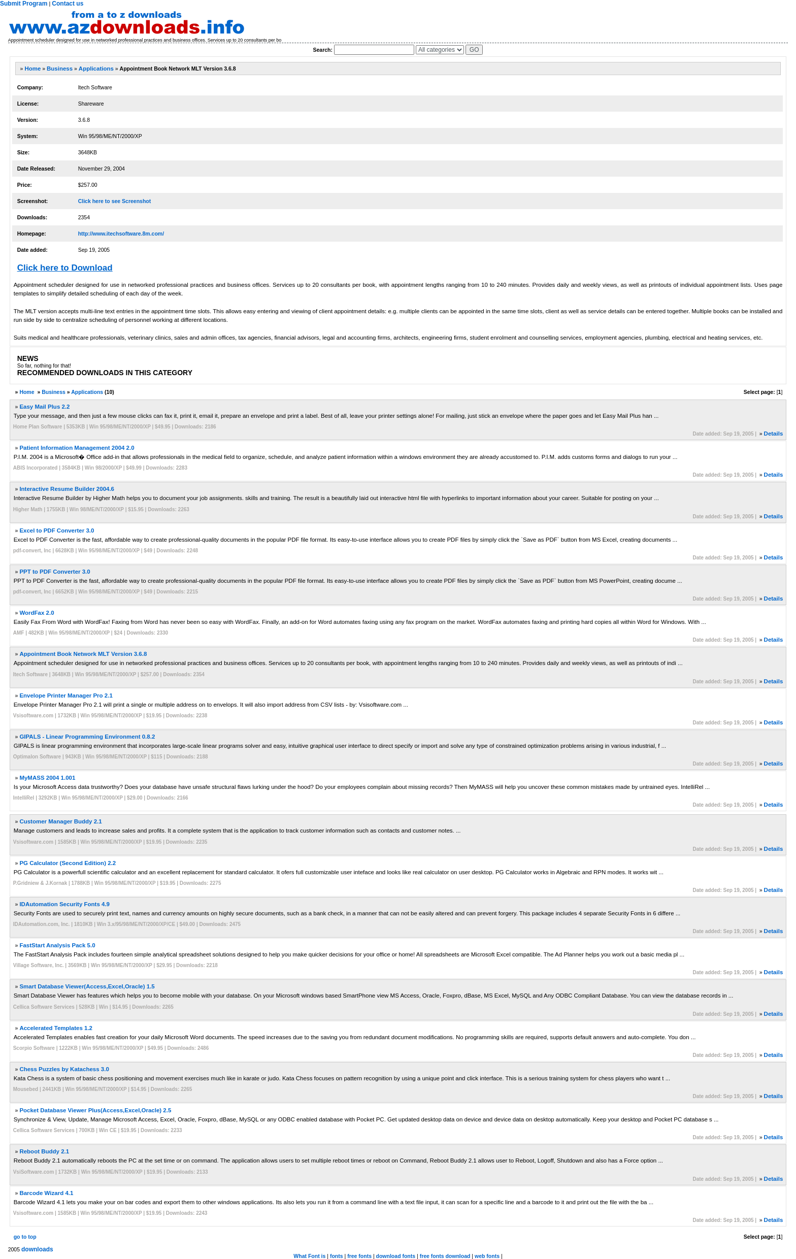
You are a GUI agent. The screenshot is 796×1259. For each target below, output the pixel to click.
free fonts (359, 1256)
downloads (37, 1249)
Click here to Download (65, 268)
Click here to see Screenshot (114, 201)
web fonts (487, 1256)
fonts (336, 1256)
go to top (25, 1237)
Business (60, 68)
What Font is (309, 1256)
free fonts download (445, 1256)
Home (32, 68)
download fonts (396, 1256)
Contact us (67, 3)
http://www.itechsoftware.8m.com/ (121, 233)
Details (773, 433)
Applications (96, 68)
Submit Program (23, 3)
